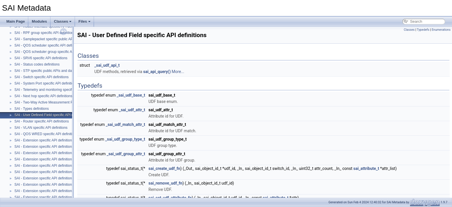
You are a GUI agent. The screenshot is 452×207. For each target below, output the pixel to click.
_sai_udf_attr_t (132, 110)
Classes (62, 21)
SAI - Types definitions (31, 109)
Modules (39, 21)
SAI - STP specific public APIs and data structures (52, 71)
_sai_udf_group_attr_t (126, 154)
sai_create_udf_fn (164, 168)
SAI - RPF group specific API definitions (44, 33)
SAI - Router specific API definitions (41, 121)
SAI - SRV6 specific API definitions (40, 58)
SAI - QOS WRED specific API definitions (46, 134)
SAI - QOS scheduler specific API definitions (48, 45)
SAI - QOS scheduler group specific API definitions (53, 52)
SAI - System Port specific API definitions (45, 83)
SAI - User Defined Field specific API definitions (50, 115)
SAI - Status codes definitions (37, 64)
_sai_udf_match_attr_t (125, 124)
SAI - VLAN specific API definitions (40, 128)
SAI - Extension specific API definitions (44, 140)
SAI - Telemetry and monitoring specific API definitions (55, 90)
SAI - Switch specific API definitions (41, 77)
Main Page (15, 21)
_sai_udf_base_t (131, 95)
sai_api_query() (157, 71)
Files (84, 21)
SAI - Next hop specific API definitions (43, 96)
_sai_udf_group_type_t (125, 139)
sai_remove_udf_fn (165, 183)
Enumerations (441, 30)
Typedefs (423, 30)
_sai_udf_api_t (107, 65)
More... (178, 71)
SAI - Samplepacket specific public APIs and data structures (60, 39)
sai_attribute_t (366, 168)
